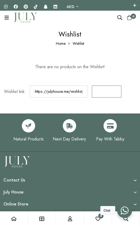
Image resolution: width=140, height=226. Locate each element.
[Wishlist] (98, 218)
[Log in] (70, 218)
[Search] (120, 17)
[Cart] (129, 17)
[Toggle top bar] (134, 5)
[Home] (14, 218)
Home (60, 43)
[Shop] (42, 218)
